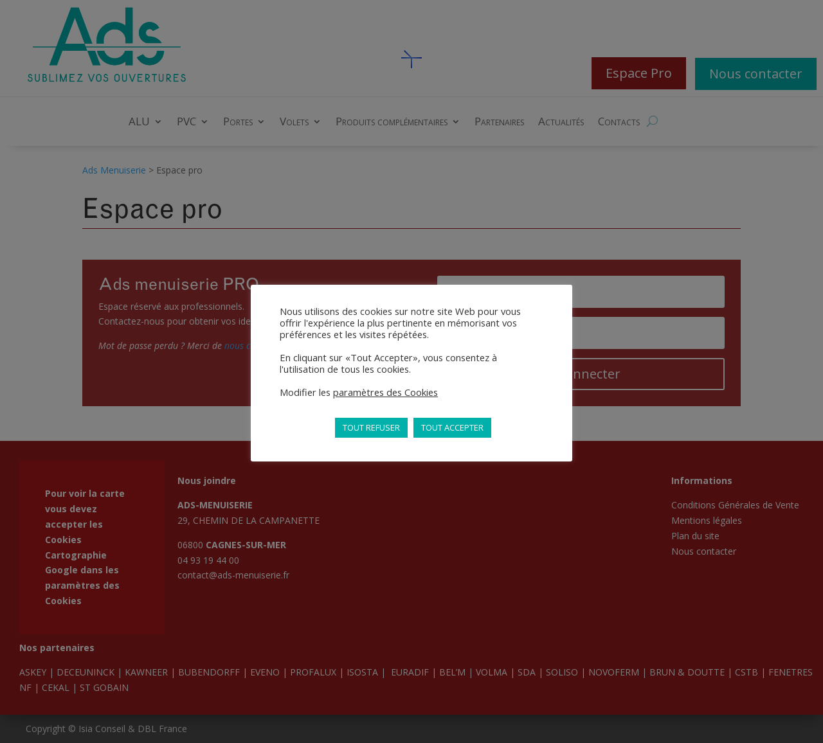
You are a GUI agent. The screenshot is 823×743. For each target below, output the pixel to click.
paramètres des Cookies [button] (385, 392)
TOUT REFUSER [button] (371, 427)
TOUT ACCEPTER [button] (452, 427)
